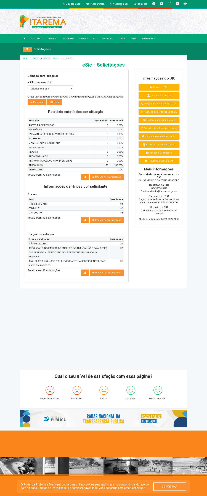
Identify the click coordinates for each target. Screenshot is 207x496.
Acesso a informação (159, 152)
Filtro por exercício (40, 82)
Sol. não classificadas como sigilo (160, 128)
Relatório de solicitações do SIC (159, 111)
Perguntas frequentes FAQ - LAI (158, 103)
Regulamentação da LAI (159, 161)
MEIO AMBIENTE (148, 38)
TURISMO (122, 38)
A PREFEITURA (36, 38)
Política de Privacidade (52, 488)
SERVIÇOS (83, 38)
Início (25, 58)
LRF (95, 38)
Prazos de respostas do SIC (159, 144)
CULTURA (134, 38)
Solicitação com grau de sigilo (159, 120)
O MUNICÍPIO (52, 38)
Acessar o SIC (158, 87)
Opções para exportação (106, 176)
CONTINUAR (169, 486)
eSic (55, 58)
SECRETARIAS (68, 38)
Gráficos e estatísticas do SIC (159, 136)
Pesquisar (36, 102)
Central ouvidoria (41, 58)
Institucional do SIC (159, 95)
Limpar (55, 102)
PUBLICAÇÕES (108, 38)
